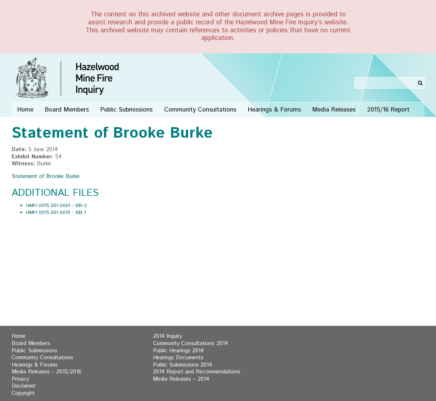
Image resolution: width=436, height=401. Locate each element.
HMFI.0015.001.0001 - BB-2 (56, 205)
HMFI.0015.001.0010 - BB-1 (56, 212)
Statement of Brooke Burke (46, 177)
